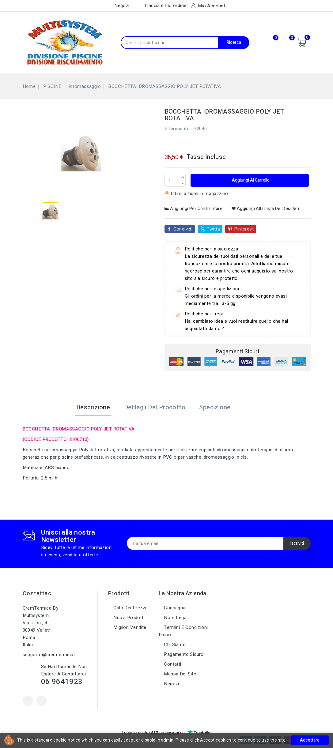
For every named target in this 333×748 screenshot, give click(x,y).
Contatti (172, 664)
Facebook (28, 701)
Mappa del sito (179, 674)
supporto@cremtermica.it (50, 654)
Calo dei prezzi (129, 607)
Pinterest (244, 229)
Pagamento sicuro (183, 654)
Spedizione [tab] (214, 407)
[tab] (245, 407)
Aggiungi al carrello (250, 180)
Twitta (213, 229)
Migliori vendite (129, 627)
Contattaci (38, 593)
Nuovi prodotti (128, 617)
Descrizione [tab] (93, 407)
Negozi (171, 683)
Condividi (183, 229)
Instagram (41, 701)
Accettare (310, 740)
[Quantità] (172, 180)
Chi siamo (174, 644)
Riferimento (177, 128)
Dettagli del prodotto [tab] (154, 407)
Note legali (176, 617)
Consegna (174, 607)
